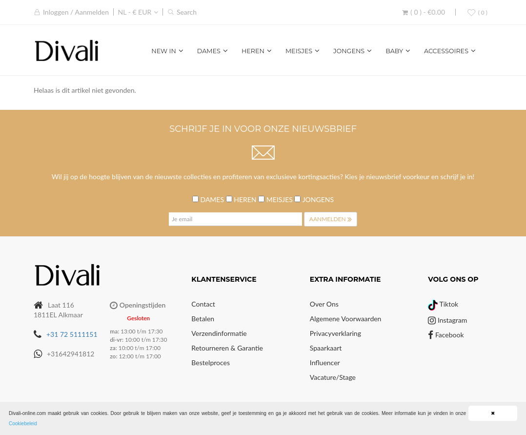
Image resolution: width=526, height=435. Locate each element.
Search (187, 12)
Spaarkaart (326, 348)
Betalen (202, 318)
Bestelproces (210, 362)
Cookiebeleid (23, 423)
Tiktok (443, 304)
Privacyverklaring (335, 333)
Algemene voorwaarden (346, 318)
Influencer (325, 362)
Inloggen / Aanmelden (76, 12)
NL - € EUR (135, 12)
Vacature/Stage (333, 377)
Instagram (447, 320)
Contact (203, 304)
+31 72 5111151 (72, 334)
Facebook (446, 335)
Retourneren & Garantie (227, 348)
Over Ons (324, 304)
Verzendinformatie (218, 333)
